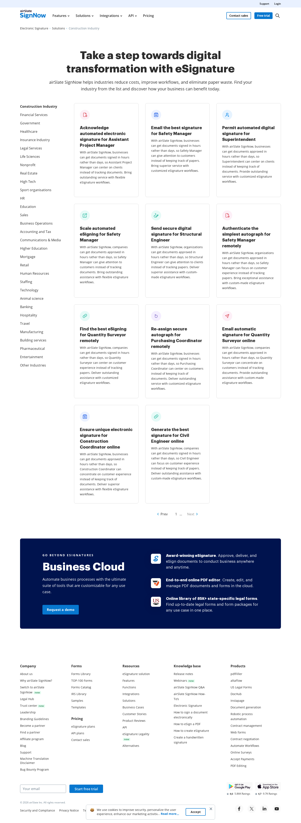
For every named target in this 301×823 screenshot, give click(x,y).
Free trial (263, 16)
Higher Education (33, 248)
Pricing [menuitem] (148, 15)
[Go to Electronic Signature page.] (34, 28)
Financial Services (34, 115)
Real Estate (28, 173)
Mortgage (27, 256)
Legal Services (31, 148)
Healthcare (28, 131)
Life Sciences (30, 156)
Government (30, 123)
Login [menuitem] (277, 3)
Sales (24, 215)
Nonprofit (28, 165)
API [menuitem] (131, 15)
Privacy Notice (69, 810)
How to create (191, 731)
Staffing (26, 281)
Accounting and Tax (35, 231)
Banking (26, 307)
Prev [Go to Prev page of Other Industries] (164, 514)
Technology (29, 290)
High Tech (28, 181)
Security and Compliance (37, 810)
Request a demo (60, 609)
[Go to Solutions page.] (58, 28)
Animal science (31, 298)
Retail (24, 265)
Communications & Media (40, 240)
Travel (25, 323)
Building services (33, 340)
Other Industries (33, 365)
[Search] (277, 15)
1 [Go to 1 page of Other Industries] (176, 514)
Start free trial (86, 789)
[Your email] (43, 789)
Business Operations (36, 223)
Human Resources (34, 273)
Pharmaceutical (32, 348)
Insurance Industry (35, 140)
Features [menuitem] (59, 15)
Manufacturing (31, 332)
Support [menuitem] (264, 3)
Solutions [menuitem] (83, 15)
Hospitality (28, 315)
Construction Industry (38, 106)
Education (28, 206)
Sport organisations (35, 190)
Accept (196, 818)
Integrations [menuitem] (109, 15)
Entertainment (31, 357)
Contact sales (238, 16)
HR (22, 198)
